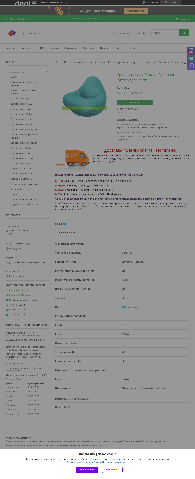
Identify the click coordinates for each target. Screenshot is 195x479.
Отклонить (112, 469)
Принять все (87, 469)
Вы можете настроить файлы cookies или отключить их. (96, 462)
